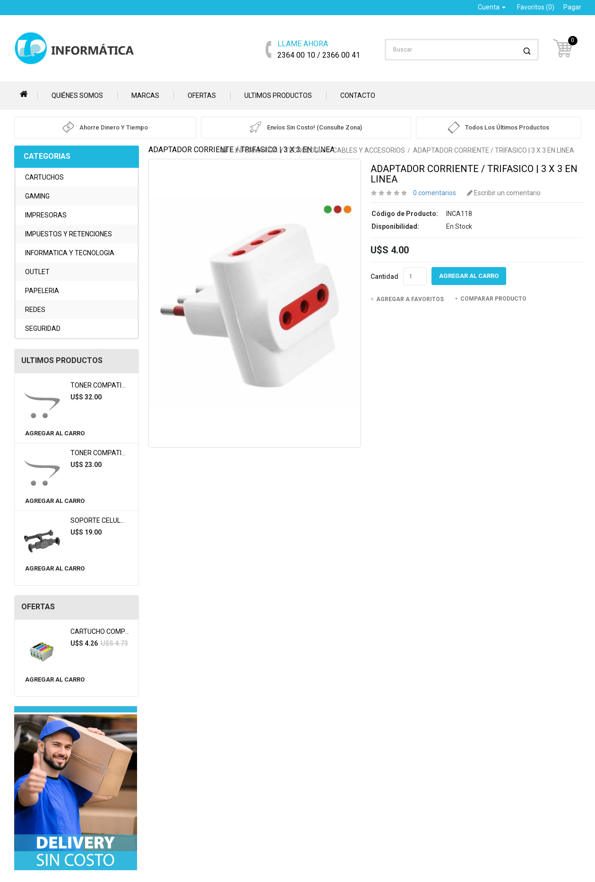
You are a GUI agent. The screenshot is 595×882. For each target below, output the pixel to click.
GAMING (37, 196)
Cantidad (384, 276)
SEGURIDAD (42, 328)
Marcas (145, 95)
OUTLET (37, 272)
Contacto (357, 95)
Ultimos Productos (278, 95)
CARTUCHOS (44, 177)
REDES (35, 309)
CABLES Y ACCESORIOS (369, 150)
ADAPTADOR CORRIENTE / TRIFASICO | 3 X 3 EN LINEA (493, 150)
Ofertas (202, 95)
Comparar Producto (490, 298)
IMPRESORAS (46, 215)
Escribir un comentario (504, 193)
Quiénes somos (77, 95)
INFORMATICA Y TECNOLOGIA (69, 253)
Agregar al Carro (55, 433)
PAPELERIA (42, 290)
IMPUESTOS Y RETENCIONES (68, 234)
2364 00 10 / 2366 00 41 (318, 49)
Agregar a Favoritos (407, 299)
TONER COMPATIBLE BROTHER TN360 (127, 453)
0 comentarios (434, 193)
